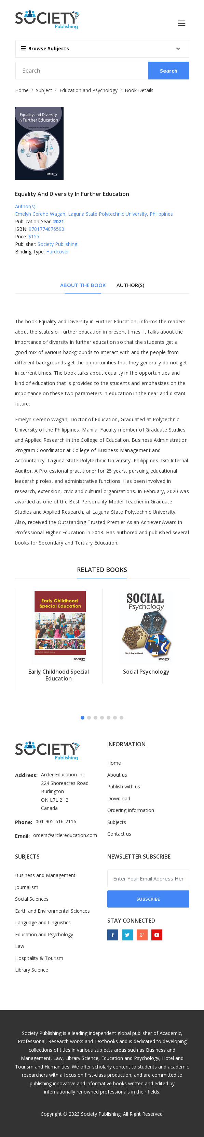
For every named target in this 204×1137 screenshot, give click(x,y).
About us (117, 775)
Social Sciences (32, 899)
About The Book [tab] (83, 285)
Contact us (119, 833)
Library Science (31, 969)
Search (168, 70)
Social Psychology (146, 671)
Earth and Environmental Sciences (52, 911)
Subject (44, 90)
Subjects (116, 822)
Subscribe (148, 899)
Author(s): (26, 206)
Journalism (26, 887)
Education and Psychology (88, 90)
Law (19, 946)
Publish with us (123, 786)
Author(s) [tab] (130, 285)
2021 (58, 221)
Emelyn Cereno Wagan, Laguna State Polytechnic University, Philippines (94, 214)
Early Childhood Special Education (58, 675)
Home (22, 90)
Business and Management (45, 875)
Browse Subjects (45, 48)
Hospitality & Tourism (39, 958)
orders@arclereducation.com (65, 835)
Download (118, 798)
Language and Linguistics (43, 922)
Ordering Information (130, 810)
